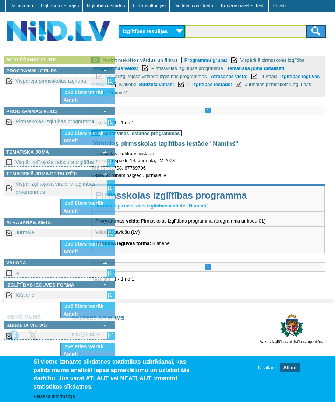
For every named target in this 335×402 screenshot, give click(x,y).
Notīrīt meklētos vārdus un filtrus (169, 60)
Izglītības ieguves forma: (194, 84)
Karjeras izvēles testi (243, 5)
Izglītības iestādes (106, 5)
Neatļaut (267, 368)
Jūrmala (24, 232)
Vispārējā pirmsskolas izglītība (50, 81)
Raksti (279, 5)
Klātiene (25, 295)
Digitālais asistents (193, 5)
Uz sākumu (21, 5)
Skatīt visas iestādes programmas (170, 133)
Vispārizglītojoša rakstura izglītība (54, 162)
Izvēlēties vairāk (83, 92)
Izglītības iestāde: (174, 92)
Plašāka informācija (54, 396)
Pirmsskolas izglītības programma (55, 121)
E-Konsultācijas (149, 5)
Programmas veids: (163, 68)
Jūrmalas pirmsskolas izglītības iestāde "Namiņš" (259, 92)
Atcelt (70, 100)
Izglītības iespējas (60, 5)
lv (17, 273)
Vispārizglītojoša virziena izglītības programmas (55, 188)
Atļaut (290, 368)
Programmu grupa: (235, 60)
